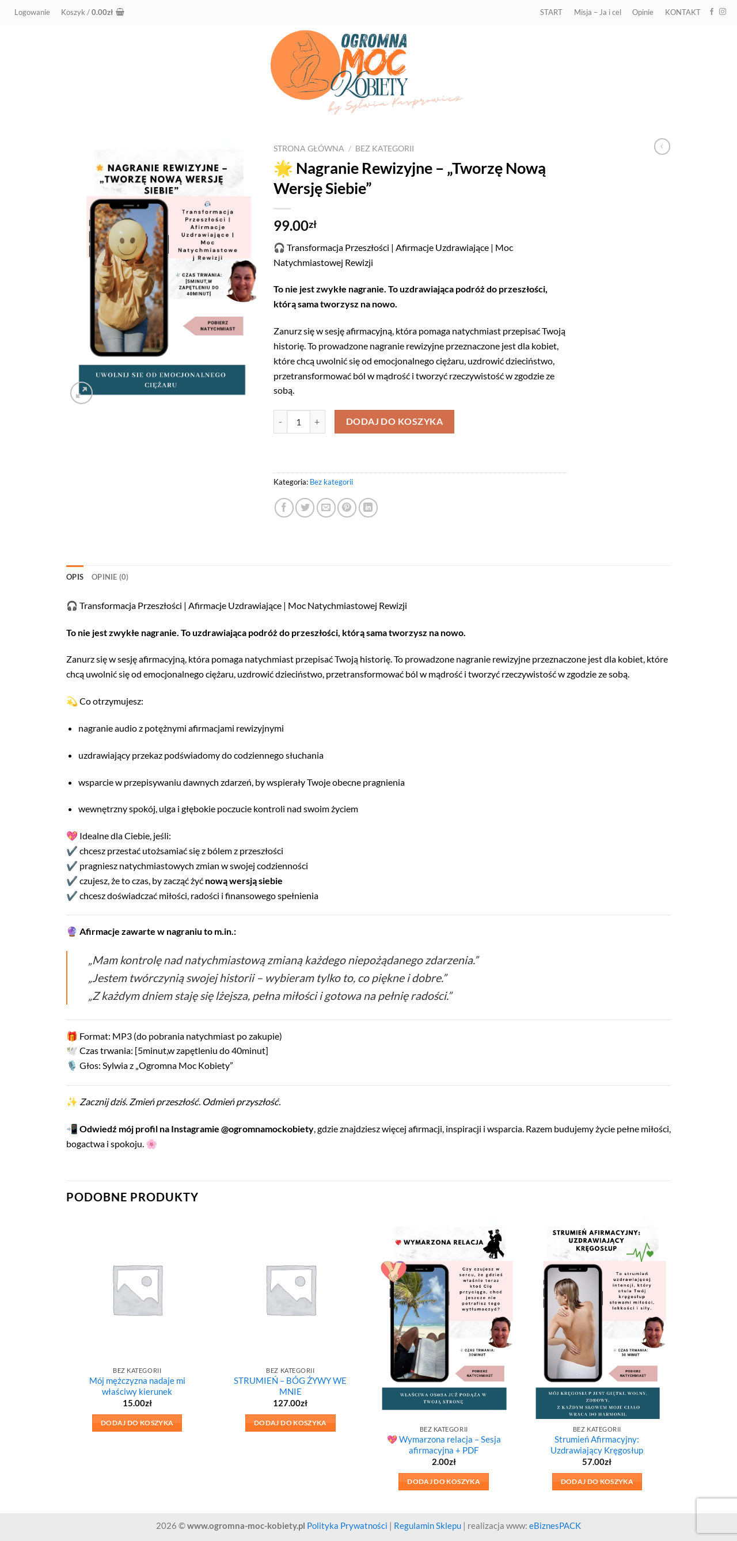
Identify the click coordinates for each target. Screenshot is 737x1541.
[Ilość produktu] (298, 421)
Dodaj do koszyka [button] (137, 1422)
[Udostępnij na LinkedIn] (368, 507)
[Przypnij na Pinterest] (346, 507)
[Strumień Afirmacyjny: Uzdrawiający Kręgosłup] (597, 1318)
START (551, 12)
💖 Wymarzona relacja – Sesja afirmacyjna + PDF (444, 1445)
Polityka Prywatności (347, 1526)
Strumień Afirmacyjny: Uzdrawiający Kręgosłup (596, 1445)
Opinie (643, 12)
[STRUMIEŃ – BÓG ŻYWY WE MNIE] (290, 1289)
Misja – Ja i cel (597, 12)
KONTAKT (683, 12)
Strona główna (308, 148)
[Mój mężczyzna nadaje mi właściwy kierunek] (137, 1289)
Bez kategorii (384, 148)
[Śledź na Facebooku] (711, 12)
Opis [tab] (74, 576)
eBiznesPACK (555, 1526)
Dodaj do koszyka (394, 421)
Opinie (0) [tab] (110, 576)
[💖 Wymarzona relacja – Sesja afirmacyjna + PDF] (444, 1318)
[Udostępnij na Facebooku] (284, 507)
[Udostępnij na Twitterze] (304, 507)
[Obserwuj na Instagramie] (722, 12)
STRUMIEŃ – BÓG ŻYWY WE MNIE (290, 1386)
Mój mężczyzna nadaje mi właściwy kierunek (137, 1386)
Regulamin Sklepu (427, 1526)
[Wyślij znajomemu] (326, 507)
